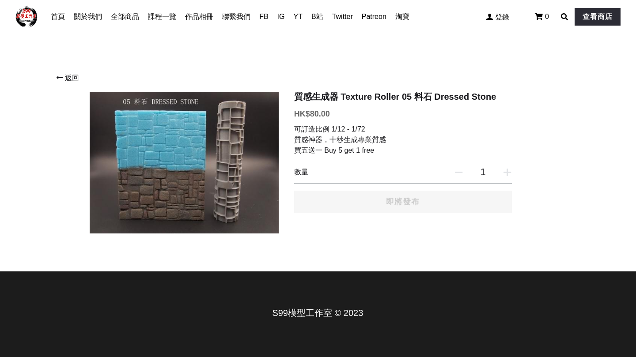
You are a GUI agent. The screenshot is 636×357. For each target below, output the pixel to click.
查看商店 (598, 16)
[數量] (483, 172)
